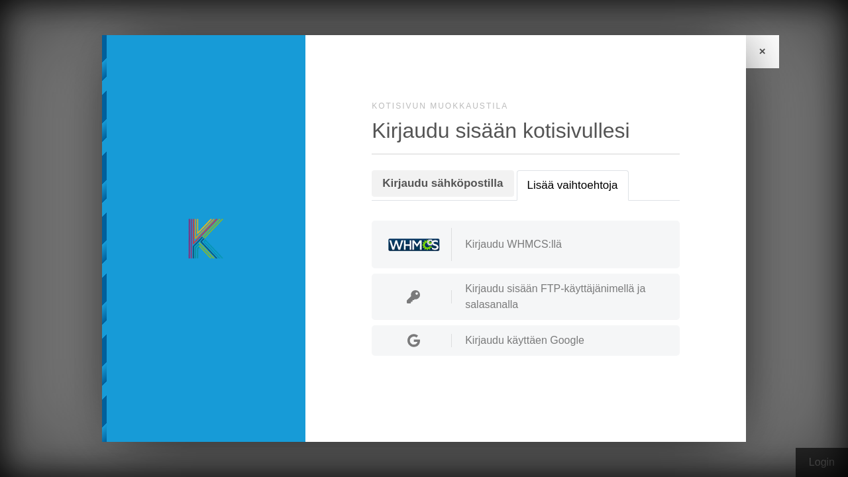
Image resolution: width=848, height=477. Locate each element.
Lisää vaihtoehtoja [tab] (572, 185)
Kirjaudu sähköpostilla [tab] (442, 183)
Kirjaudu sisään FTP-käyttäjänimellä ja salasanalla (515, 296)
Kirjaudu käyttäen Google (485, 340)
